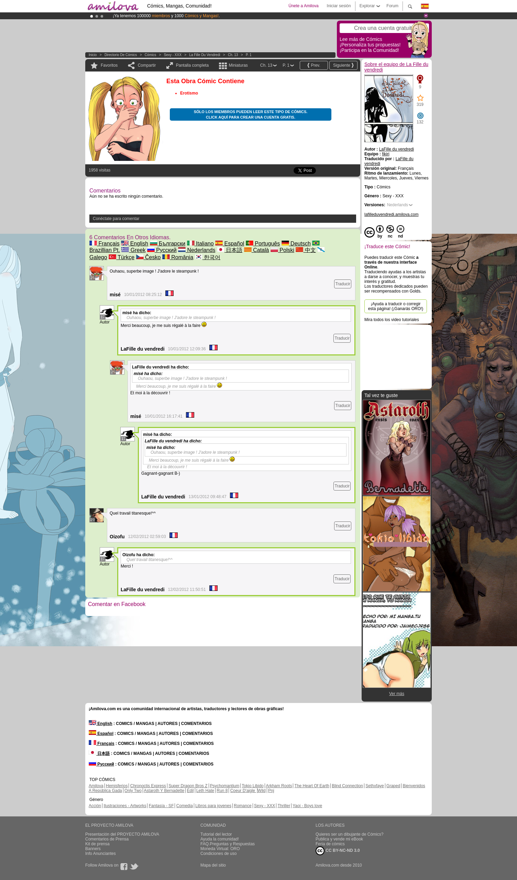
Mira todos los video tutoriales (391, 319)
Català (256, 250)
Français (104, 243)
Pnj (271, 790)
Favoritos (109, 65)
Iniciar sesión (339, 5)
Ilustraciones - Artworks (124, 805)
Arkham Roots (279, 785)
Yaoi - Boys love (307, 805)
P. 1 (249, 55)
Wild (261, 790)
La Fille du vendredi (204, 55)
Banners (93, 848)
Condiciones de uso (218, 853)
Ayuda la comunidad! (219, 839)
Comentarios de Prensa (107, 839)
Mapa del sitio (213, 865)
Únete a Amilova (303, 5)
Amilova (96, 785)
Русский (162, 250)
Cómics (151, 55)
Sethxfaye (374, 785)
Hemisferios (117, 785)
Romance (242, 805)
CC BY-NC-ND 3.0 (338, 850)
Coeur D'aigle (243, 790)
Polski (282, 250)
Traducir (342, 284)
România (177, 257)
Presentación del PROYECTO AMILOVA (122, 834)
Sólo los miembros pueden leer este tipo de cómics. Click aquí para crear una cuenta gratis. (251, 114)
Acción (95, 805)
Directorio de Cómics (120, 55)
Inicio (93, 55)
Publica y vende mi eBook (339, 839)
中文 (306, 250)
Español (229, 243)
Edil (190, 790)
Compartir (147, 65)
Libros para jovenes (213, 805)
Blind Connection (347, 785)
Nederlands (196, 250)
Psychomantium (224, 785)
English (134, 243)
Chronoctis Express (148, 785)
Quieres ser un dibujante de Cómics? (349, 834)
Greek (133, 250)
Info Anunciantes (100, 853)
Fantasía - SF (161, 805)
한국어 (207, 257)
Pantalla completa (192, 65)
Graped (393, 785)
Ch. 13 (233, 55)
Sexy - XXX (173, 55)
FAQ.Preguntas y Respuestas (227, 844)
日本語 (229, 250)
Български (168, 243)
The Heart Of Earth (312, 785)
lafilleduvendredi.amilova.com (391, 214)
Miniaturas (238, 65)
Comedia (184, 805)
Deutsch (296, 243)
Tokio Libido (252, 785)
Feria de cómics (330, 844)
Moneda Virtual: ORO (220, 848)
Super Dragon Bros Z (187, 785)
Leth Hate (205, 790)
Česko (148, 257)
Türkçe (121, 257)
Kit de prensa (97, 844)
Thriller (283, 805)
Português (263, 243)
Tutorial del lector (216, 834)
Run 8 (222, 790)
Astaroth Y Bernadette (164, 790)
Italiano (200, 243)
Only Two (133, 790)
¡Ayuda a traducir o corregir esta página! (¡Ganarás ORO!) (396, 306)
